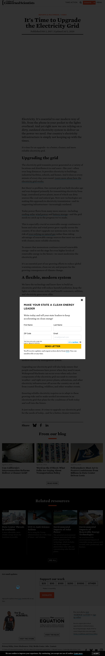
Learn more (78, 653)
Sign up (30, 343)
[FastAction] (73, 342)
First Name (37, 327)
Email (67, 336)
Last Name (67, 327)
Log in (25, 343)
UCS (67, 351)
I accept (96, 653)
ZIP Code (37, 336)
